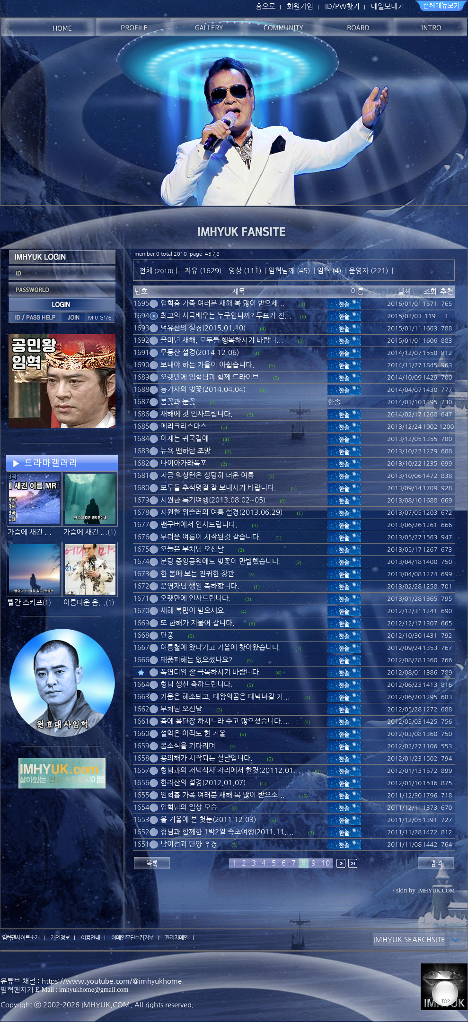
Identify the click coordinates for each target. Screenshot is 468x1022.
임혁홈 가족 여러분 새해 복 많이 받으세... (222, 303)
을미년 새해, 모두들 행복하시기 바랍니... (221, 340)
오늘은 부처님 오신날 (192, 549)
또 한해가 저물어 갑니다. (197, 622)
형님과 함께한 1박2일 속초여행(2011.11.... (227, 831)
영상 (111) (245, 270)
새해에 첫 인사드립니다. (196, 413)
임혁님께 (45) (289, 270)
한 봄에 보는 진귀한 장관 (197, 573)
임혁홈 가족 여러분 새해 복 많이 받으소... (222, 794)
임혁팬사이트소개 (21, 938)
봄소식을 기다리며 (187, 745)
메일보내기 (387, 6)
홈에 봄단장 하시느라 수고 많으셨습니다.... (225, 721)
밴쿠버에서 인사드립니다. (199, 524)
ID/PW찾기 (342, 6)
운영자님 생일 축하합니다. (199, 585)
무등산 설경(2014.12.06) (199, 352)
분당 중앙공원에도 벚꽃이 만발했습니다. (220, 561)
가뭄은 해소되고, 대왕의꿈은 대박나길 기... (225, 696)
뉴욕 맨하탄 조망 (185, 450)
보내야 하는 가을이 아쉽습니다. (207, 364)
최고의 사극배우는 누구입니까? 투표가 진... (225, 315)
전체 (146, 270)
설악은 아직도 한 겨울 (193, 733)
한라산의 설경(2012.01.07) (203, 782)
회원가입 (300, 6)
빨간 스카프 (25, 602)
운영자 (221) (368, 270)
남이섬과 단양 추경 (188, 844)
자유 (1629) (203, 270)
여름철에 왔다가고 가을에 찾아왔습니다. (220, 647)
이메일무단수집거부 (132, 938)
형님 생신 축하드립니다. (196, 684)
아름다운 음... (84, 602)
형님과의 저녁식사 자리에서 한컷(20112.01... (230, 770)
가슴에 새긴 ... (30, 532)
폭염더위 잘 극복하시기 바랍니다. (210, 672)
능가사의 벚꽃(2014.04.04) (203, 389)
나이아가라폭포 (183, 463)
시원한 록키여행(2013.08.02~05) (212, 499)
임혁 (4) (329, 270)
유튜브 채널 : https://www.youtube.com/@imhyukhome (91, 981)
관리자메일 (176, 938)
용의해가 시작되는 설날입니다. (206, 758)
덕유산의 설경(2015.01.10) (203, 327)
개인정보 (60, 938)
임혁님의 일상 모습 (188, 807)
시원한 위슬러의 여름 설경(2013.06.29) (221, 512)
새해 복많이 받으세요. (193, 610)
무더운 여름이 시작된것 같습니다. (210, 536)
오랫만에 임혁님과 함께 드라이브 (209, 377)
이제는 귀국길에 (184, 438)
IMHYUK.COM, (106, 1004)
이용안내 (90, 938)
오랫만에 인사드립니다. (195, 598)
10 (325, 862)
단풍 (167, 635)
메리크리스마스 (183, 426)
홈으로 (265, 6)
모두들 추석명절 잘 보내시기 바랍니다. (218, 487)
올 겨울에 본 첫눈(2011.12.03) (208, 819)
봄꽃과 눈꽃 (177, 401)
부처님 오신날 (181, 708)
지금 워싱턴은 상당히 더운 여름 (207, 475)
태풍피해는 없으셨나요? (196, 659)
